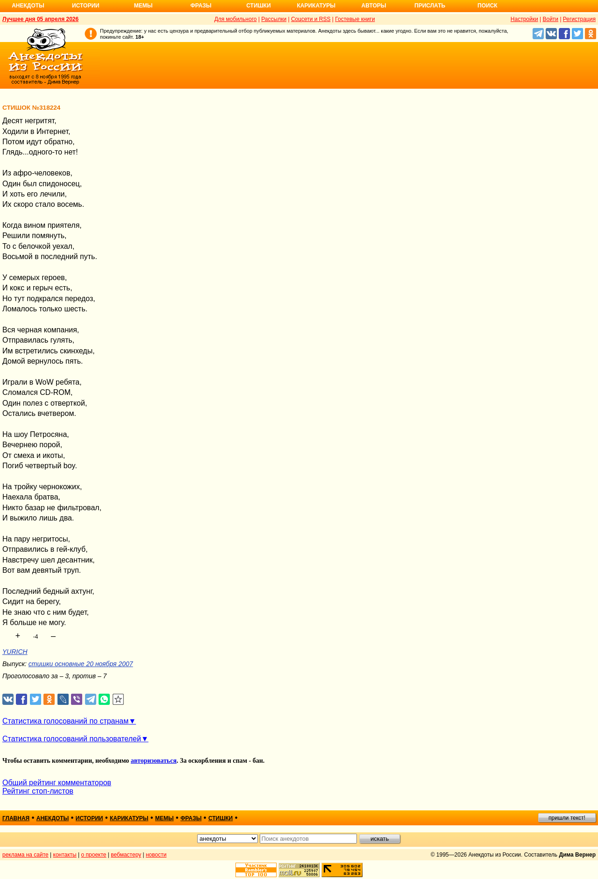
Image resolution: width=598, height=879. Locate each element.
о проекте (94, 854)
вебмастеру (126, 854)
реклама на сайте (25, 854)
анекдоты (52, 818)
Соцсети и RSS (311, 19)
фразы (190, 818)
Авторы (374, 5)
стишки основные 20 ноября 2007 (80, 664)
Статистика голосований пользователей (71, 739)
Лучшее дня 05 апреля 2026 (40, 19)
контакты (65, 854)
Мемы (143, 5)
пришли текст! (566, 818)
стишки (220, 818)
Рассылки (273, 19)
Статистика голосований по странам (65, 721)
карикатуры (129, 818)
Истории (86, 5)
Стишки (258, 5)
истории (89, 818)
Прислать (429, 5)
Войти (550, 19)
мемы (164, 818)
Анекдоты (28, 5)
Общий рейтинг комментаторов (56, 783)
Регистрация (579, 19)
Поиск (487, 5)
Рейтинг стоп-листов (37, 791)
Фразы (200, 5)
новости (156, 854)
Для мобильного (235, 19)
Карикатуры (316, 5)
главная (15, 818)
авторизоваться (154, 760)
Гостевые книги (355, 19)
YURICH (15, 651)
